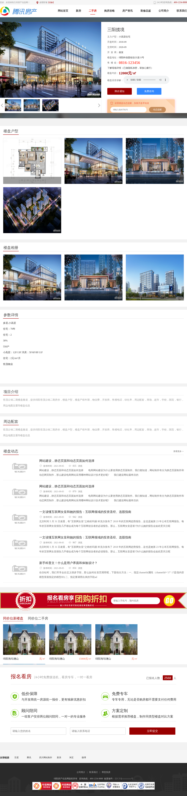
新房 (78, 10)
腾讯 (29, 757)
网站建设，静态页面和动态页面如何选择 (66, 461)
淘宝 (71, 757)
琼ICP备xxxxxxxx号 (124, 778)
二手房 (93, 10)
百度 (16, 757)
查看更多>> (178, 451)
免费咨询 (149, 91)
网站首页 (63, 10)
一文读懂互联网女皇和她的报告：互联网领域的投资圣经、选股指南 (85, 512)
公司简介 (163, 10)
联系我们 (182, 10)
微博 (84, 757)
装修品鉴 (145, 10)
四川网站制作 (45, 757)
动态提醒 (157, 109)
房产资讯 (127, 10)
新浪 (59, 757)
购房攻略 (109, 10)
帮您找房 (106, 772)
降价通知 (119, 91)
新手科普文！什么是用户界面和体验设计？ (68, 563)
